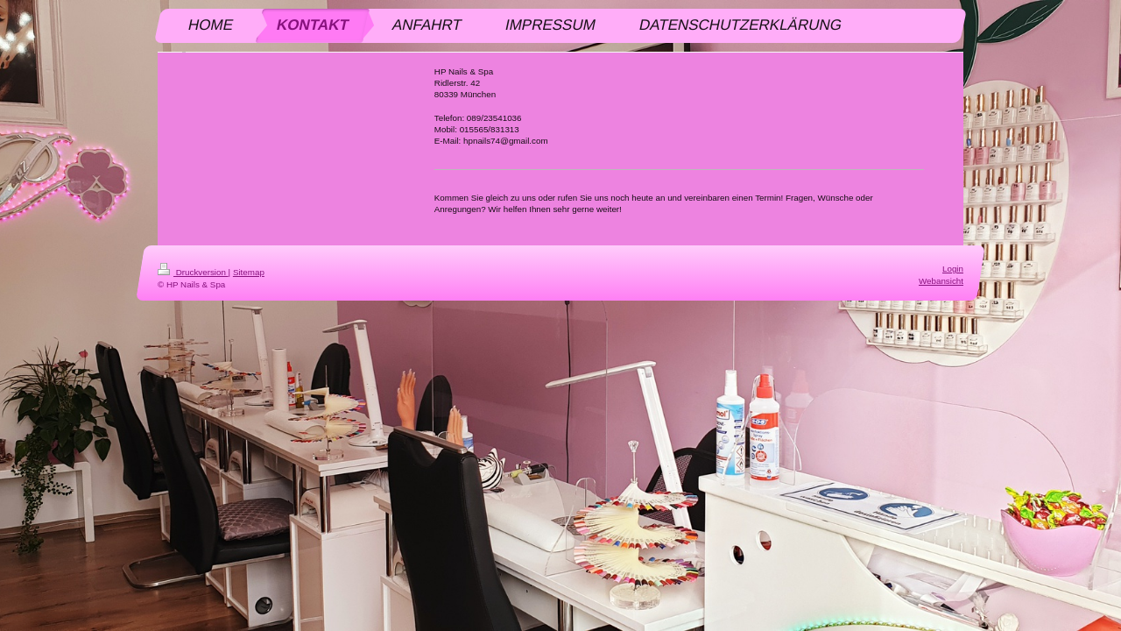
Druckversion (193, 272)
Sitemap (248, 272)
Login (952, 268)
